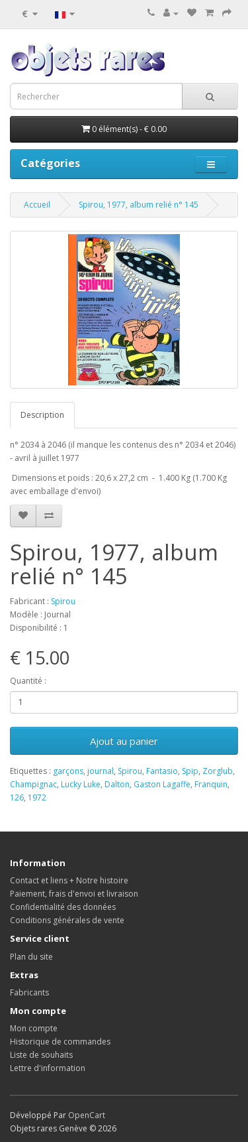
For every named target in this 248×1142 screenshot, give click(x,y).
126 (17, 797)
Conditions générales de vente (67, 920)
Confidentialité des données (63, 907)
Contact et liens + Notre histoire (69, 880)
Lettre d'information (47, 1068)
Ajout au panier (124, 740)
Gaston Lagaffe (162, 784)
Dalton (117, 784)
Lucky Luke (81, 784)
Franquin (210, 784)
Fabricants (29, 992)
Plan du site (31, 956)
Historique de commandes (60, 1041)
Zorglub (217, 771)
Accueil (37, 204)
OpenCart (86, 1115)
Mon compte (34, 1028)
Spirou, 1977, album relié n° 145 (138, 204)
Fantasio (162, 771)
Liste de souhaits (41, 1054)
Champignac (33, 784)
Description (42, 414)
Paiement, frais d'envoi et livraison (74, 893)
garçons (68, 771)
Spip (190, 771)
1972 (37, 797)
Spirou (63, 601)
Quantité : (28, 680)
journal (100, 771)
